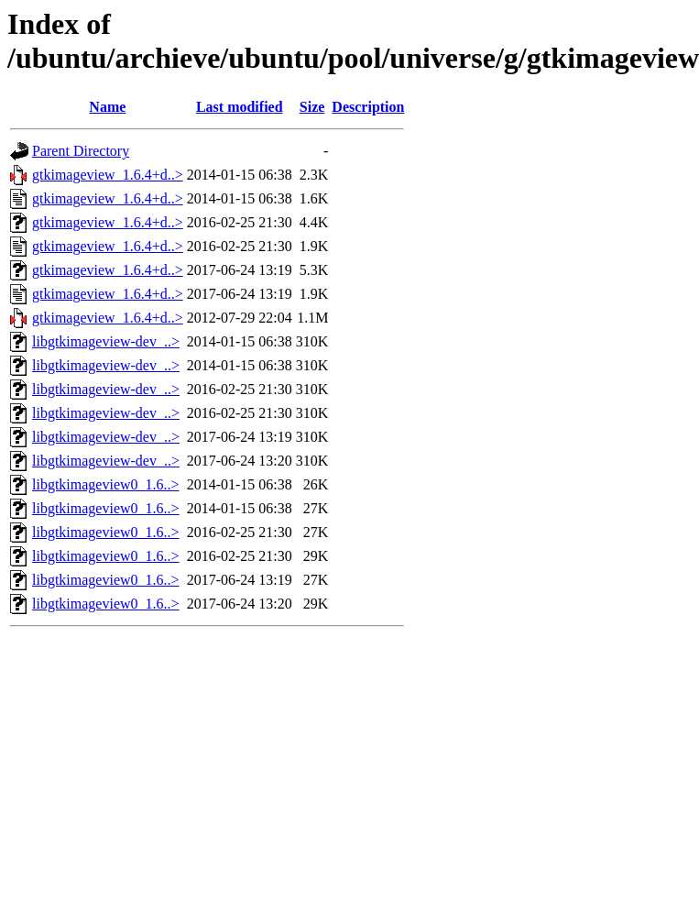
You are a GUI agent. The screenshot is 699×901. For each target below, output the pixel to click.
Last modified (239, 107)
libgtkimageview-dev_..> (106, 341)
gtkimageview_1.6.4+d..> (107, 174)
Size (312, 107)
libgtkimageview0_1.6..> (106, 484)
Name (107, 107)
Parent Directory (80, 151)
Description (368, 107)
